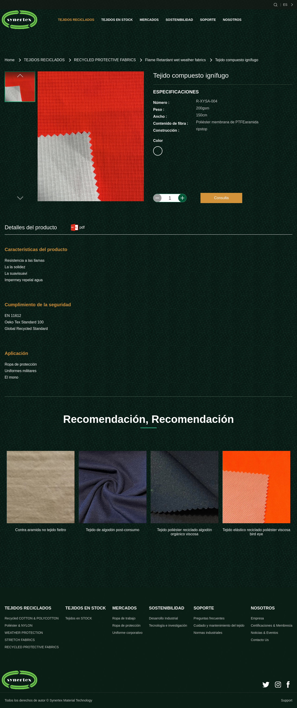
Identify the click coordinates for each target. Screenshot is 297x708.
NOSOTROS (232, 20)
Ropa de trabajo (124, 618)
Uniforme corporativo (127, 633)
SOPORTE (208, 20)
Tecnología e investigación (168, 625)
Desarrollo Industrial (163, 618)
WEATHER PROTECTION (24, 633)
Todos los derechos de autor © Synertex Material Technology (48, 700)
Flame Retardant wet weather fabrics (175, 60)
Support (286, 700)
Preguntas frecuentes (209, 618)
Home (10, 60)
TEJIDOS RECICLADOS (76, 20)
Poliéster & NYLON (18, 625)
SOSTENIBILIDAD (179, 20)
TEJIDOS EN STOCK (117, 20)
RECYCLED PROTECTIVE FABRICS (105, 60)
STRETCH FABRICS (20, 640)
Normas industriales (208, 633)
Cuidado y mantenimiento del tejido (219, 625)
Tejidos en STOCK (78, 618)
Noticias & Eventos (264, 633)
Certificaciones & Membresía (271, 625)
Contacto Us (260, 640)
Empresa (257, 618)
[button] (19, 76)
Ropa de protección (126, 625)
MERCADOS (149, 20)
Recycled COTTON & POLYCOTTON (32, 618)
